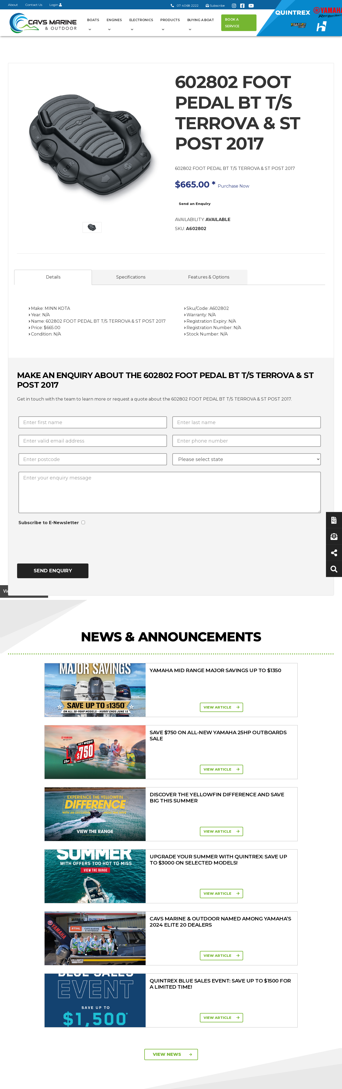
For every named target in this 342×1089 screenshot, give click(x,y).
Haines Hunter (163, 908)
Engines (114, 20)
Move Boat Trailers (166, 915)
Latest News (300, 913)
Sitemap (321, 1081)
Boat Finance (301, 894)
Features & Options (208, 277)
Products (170, 20)
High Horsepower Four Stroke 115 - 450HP (216, 933)
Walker (248, 959)
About (13, 5)
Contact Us (33, 5)
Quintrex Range (164, 894)
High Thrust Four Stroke (211, 945)
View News (172, 806)
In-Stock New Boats (168, 922)
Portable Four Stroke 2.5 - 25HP (215, 908)
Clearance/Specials (259, 900)
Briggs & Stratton (258, 945)
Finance (296, 920)
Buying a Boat (200, 20)
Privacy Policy (287, 1081)
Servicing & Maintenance (299, 903)
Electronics (141, 20)
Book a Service (232, 22)
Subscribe (22, 961)
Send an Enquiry (195, 203)
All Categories (255, 887)
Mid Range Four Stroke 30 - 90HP (211, 920)
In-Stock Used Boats (168, 929)
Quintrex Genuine (258, 907)
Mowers (250, 894)
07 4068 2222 (185, 5)
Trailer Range (254, 914)
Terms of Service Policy (239, 1081)
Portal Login (114, 913)
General (115, 878)
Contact (110, 906)
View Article (82, 707)
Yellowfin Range (164, 901)
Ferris (247, 952)
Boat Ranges (169, 878)
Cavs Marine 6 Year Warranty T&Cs (120, 897)
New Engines (255, 921)
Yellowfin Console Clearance (166, 939)
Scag (247, 966)
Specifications (130, 277)
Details (53, 277)
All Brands (251, 931)
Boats (93, 20)
